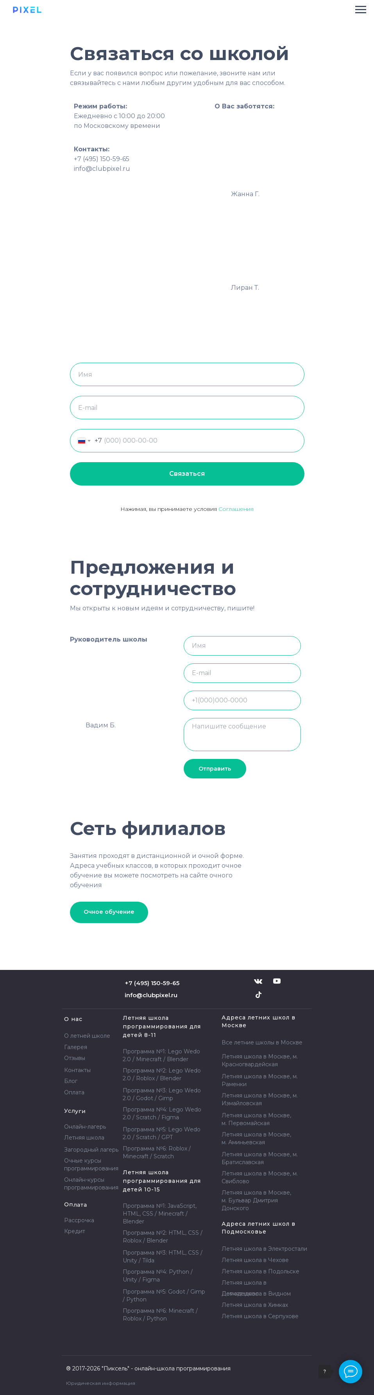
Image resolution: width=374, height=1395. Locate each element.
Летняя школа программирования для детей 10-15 (162, 1181)
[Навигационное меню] (360, 10)
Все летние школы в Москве (262, 1042)
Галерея (75, 1047)
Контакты (77, 1070)
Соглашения (236, 508)
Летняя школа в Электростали (264, 1248)
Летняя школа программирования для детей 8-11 (162, 1026)
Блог (70, 1081)
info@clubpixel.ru (151, 995)
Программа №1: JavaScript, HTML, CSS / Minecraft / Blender (160, 1213)
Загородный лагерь (91, 1149)
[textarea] (242, 734)
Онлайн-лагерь (85, 1126)
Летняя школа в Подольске (260, 1271)
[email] (242, 673)
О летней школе (87, 1035)
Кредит (74, 1231)
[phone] (242, 700)
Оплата (74, 1092)
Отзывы (74, 1058)
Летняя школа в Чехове (255, 1260)
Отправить (215, 768)
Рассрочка (79, 1220)
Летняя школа (255, 1304)
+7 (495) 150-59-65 (101, 159)
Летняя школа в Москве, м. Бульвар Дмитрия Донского (256, 1200)
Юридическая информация (100, 1383)
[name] (242, 646)
